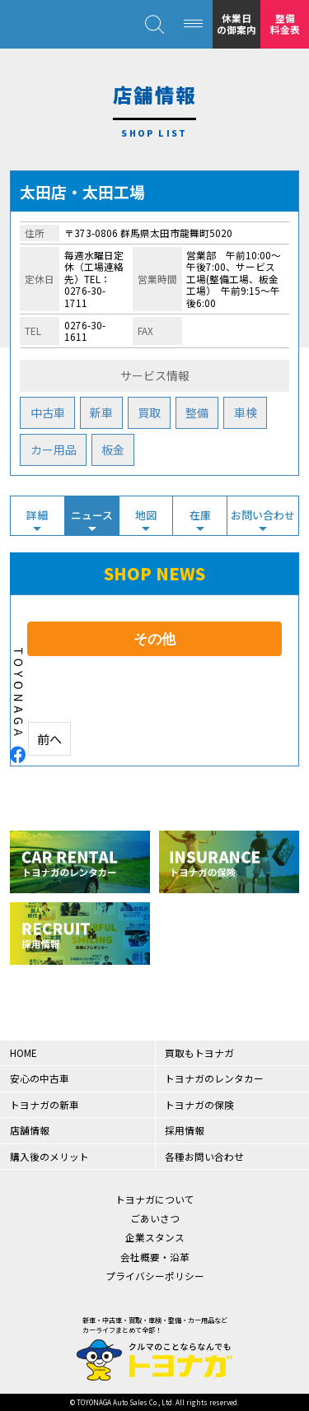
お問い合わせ (263, 515)
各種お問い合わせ (204, 1156)
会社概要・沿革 (155, 1257)
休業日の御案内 (236, 23)
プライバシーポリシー (154, 1276)
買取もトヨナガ (199, 1052)
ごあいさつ (155, 1218)
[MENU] (193, 24)
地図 (146, 515)
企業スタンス (155, 1237)
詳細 (37, 515)
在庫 (200, 515)
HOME (23, 1052)
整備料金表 (285, 23)
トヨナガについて (154, 1199)
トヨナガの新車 (44, 1104)
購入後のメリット (49, 1156)
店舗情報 (29, 1130)
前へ (49, 738)
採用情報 (184, 1130)
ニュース (92, 515)
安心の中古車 (39, 1078)
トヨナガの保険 (199, 1104)
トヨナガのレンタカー (214, 1078)
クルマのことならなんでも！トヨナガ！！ (58, 24)
